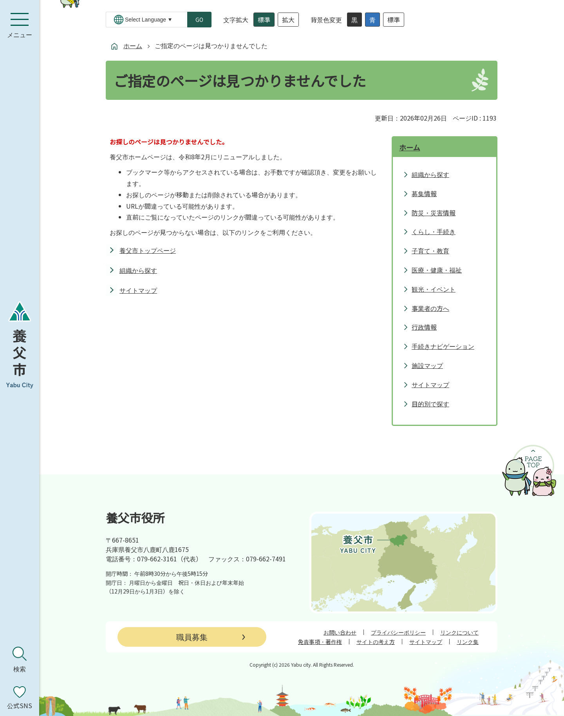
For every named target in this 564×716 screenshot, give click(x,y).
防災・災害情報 (434, 212)
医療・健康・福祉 (437, 269)
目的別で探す (430, 403)
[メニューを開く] (19, 25)
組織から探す (138, 270)
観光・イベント (434, 289)
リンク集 (468, 641)
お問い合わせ (340, 632)
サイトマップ (138, 290)
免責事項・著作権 (320, 641)
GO (199, 19)
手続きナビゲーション (443, 346)
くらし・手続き (434, 231)
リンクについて (459, 632)
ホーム (132, 45)
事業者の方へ (430, 308)
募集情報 (424, 193)
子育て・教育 (430, 250)
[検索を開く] (19, 659)
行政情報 (424, 327)
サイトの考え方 (375, 641)
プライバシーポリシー (398, 632)
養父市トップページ (147, 250)
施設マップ (427, 365)
